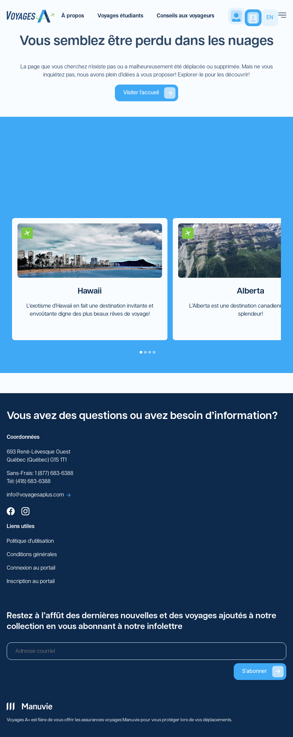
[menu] (282, 16)
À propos (72, 16)
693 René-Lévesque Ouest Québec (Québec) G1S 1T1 (38, 456)
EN (270, 17)
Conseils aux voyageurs (185, 16)
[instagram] (25, 512)
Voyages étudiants (120, 16)
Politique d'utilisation (30, 541)
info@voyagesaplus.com (39, 495)
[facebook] (11, 512)
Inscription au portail (31, 581)
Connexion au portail (31, 568)
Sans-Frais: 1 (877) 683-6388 (40, 473)
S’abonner (263, 671)
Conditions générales (32, 555)
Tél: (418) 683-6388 (29, 481)
